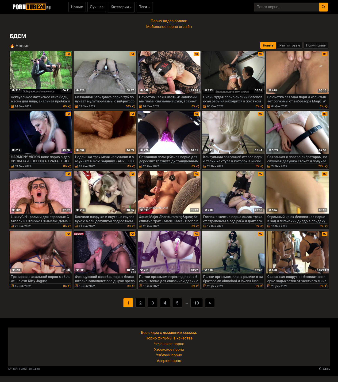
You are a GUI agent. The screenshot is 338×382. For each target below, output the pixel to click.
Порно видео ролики (169, 21)
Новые (77, 7)
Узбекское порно (169, 349)
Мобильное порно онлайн (169, 26)
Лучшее (97, 7)
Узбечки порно (169, 355)
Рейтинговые (289, 45)
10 (196, 302)
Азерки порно (169, 361)
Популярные (316, 45)
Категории (121, 7)
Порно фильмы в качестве (169, 338)
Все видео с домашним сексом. (169, 332)
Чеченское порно (169, 344)
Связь (324, 368)
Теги (144, 7)
